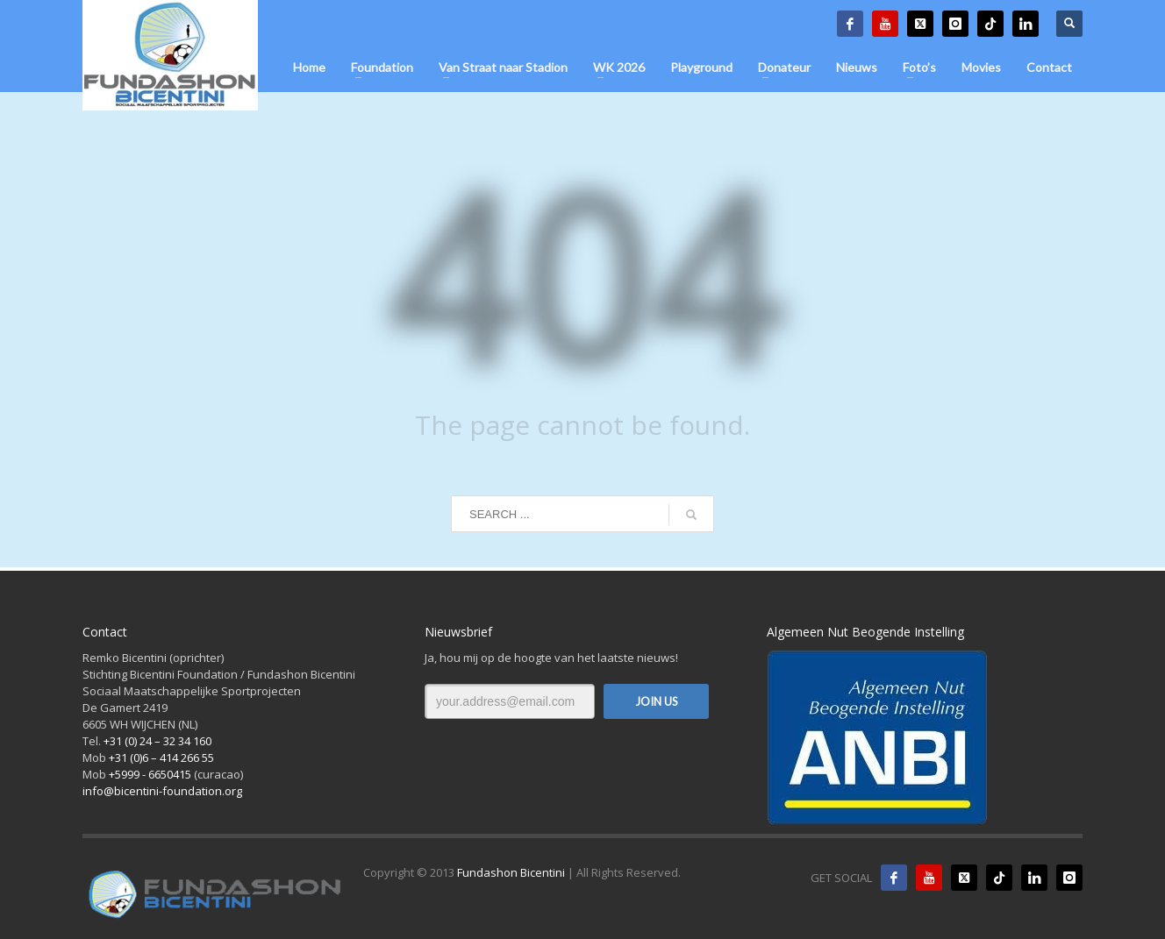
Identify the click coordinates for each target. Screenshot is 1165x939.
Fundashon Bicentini (511, 872)
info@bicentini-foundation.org (162, 791)
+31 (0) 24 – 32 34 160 (157, 741)
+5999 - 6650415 (150, 774)
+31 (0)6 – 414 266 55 (161, 757)
